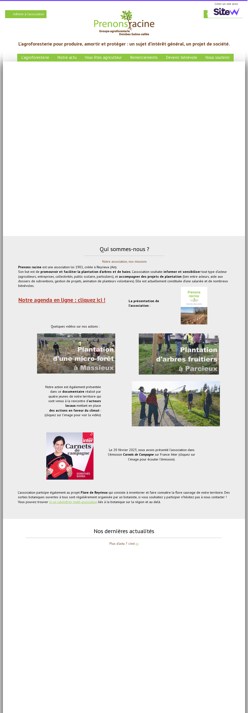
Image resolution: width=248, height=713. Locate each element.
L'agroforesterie (35, 57)
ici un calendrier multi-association (73, 502)
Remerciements (144, 57)
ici (137, 543)
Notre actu (67, 57)
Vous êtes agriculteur (103, 57)
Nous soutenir (217, 57)
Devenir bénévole (181, 57)
